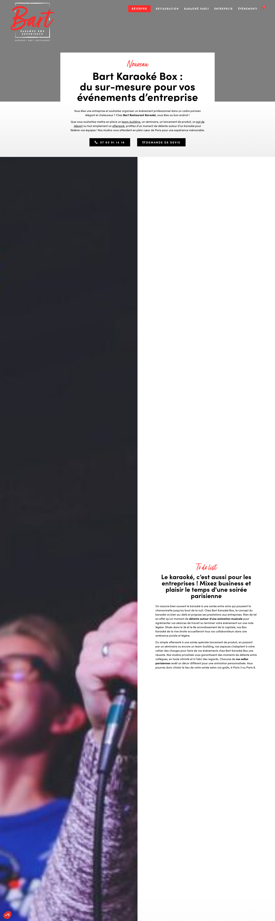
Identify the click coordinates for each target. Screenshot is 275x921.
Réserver (139, 8)
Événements (247, 8)
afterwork (118, 126)
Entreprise (223, 8)
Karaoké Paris (196, 8)
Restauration (167, 8)
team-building (131, 121)
